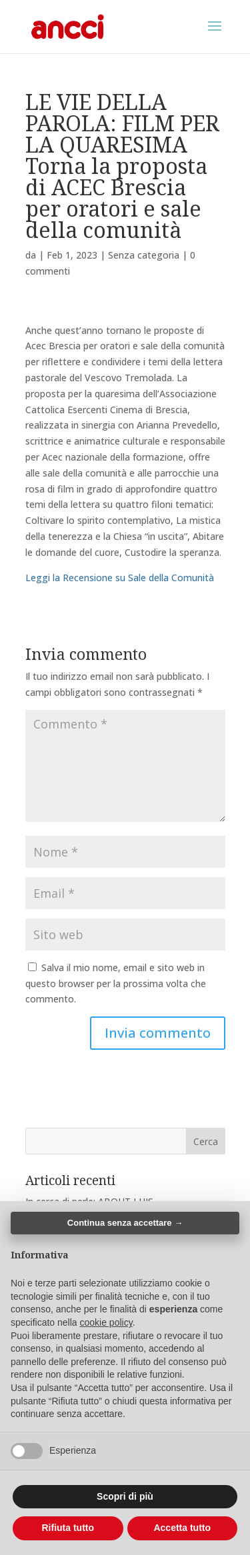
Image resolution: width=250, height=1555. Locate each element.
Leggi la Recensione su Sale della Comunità (119, 577)
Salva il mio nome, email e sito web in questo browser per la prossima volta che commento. (115, 983)
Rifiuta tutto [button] (67, 1527)
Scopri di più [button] (125, 1496)
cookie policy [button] (106, 1322)
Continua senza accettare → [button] (125, 1223)
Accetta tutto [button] (182, 1527)
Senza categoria (143, 255)
